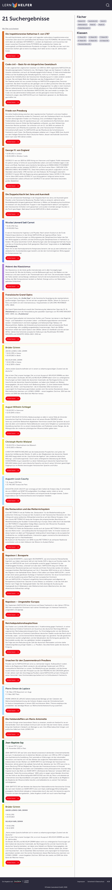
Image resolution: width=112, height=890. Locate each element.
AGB (108, 881)
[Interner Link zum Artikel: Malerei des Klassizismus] (12, 286)
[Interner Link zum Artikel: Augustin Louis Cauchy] (12, 501)
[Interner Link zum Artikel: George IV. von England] (12, 186)
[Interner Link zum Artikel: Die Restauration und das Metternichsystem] (12, 547)
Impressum (81, 881)
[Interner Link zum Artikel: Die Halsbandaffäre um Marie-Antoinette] (12, 734)
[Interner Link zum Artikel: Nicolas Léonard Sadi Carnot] (12, 258)
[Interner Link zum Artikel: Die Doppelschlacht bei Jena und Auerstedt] (12, 214)
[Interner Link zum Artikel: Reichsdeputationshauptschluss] (12, 652)
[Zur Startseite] (17, 5)
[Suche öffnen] (108, 5)
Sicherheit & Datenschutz (96, 881)
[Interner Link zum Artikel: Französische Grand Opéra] (12, 339)
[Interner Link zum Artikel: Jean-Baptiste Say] (12, 798)
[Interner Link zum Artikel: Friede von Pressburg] (12, 142)
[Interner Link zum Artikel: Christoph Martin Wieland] (12, 470)
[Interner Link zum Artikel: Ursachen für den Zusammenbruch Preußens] (12, 680)
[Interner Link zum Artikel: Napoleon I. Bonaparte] (12, 593)
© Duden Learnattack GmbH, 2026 (56, 887)
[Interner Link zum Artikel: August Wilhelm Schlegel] (12, 433)
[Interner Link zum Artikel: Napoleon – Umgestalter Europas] (12, 615)
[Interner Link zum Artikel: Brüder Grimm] (12, 398)
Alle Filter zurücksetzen (10, 28)
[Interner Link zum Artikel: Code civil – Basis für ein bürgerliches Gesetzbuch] (12, 102)
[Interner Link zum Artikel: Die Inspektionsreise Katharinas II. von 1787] (12, 56)
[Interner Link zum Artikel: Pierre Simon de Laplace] (12, 711)
